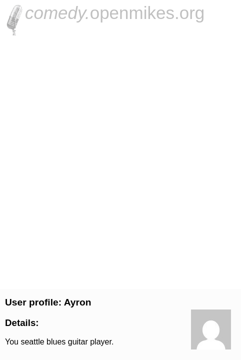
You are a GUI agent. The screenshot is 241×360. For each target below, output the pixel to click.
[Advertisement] (120, 161)
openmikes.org (114, 12)
